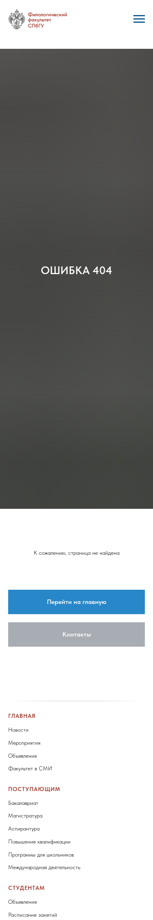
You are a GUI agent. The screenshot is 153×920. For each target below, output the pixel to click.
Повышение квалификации (39, 841)
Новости (18, 729)
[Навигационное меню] (139, 19)
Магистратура (25, 815)
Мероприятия (24, 742)
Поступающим (34, 789)
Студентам (26, 888)
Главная (21, 716)
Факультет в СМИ (30, 768)
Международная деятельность (44, 867)
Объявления (22, 755)
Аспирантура (24, 828)
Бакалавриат (23, 803)
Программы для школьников (41, 854)
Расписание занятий (32, 914)
